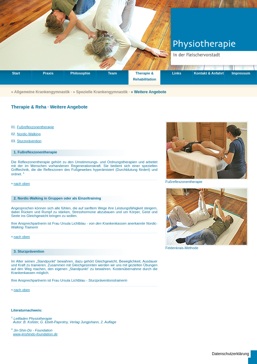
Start (16, 73)
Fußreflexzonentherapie (35, 127)
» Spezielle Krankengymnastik (100, 92)
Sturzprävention (29, 141)
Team (112, 73)
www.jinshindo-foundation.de (35, 334)
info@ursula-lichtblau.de (205, 358)
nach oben (22, 184)
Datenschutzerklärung (230, 354)
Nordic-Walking (28, 134)
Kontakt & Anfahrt (209, 73)
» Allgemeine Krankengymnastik (40, 92)
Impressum (241, 73)
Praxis (48, 73)
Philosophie (80, 73)
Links (176, 73)
